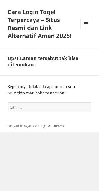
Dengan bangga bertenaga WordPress (36, 126)
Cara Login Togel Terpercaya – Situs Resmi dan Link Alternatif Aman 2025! (40, 24)
